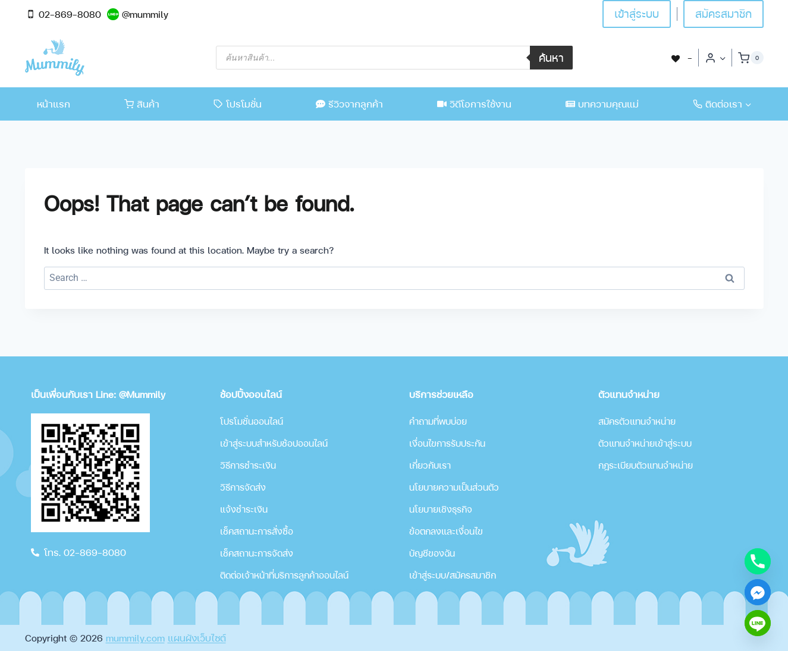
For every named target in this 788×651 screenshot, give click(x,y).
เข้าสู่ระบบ (636, 13)
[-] (681, 57)
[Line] (758, 623)
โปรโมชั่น (238, 103)
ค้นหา (551, 57)
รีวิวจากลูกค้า (349, 103)
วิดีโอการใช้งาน (474, 103)
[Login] (715, 57)
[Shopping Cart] (750, 57)
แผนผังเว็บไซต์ (197, 637)
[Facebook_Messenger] (758, 592)
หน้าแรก (53, 103)
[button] (722, 58)
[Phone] (758, 561)
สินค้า (141, 103)
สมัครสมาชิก (723, 13)
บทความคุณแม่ (602, 103)
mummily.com (135, 637)
